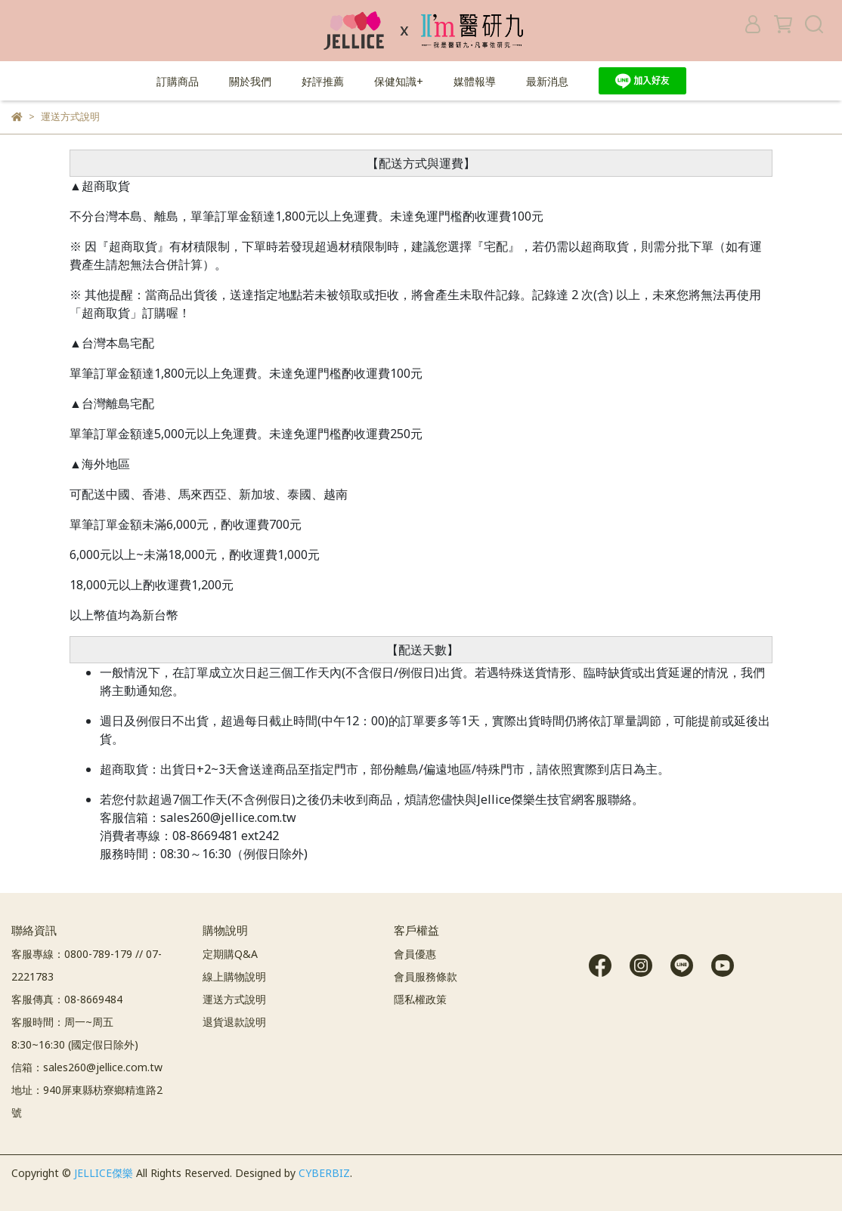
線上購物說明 (234, 976)
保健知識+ (398, 81)
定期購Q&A (230, 954)
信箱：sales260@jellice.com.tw (87, 1067)
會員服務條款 (425, 976)
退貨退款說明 (234, 1022)
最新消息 (547, 81)
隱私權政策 (420, 999)
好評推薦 (323, 81)
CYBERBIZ (324, 1173)
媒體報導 (475, 81)
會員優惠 (415, 954)
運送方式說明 (234, 999)
